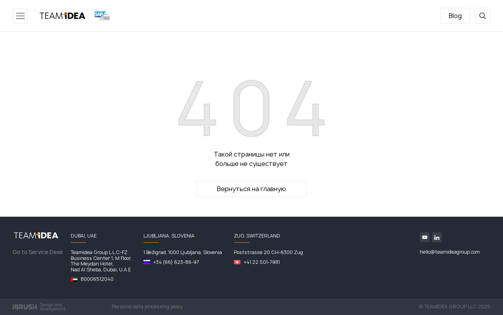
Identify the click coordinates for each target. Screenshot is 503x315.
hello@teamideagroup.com (450, 252)
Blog (455, 15)
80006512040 (97, 279)
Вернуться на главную (251, 188)
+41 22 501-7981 (262, 262)
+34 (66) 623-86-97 (176, 262)
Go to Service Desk (38, 252)
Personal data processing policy (147, 306)
